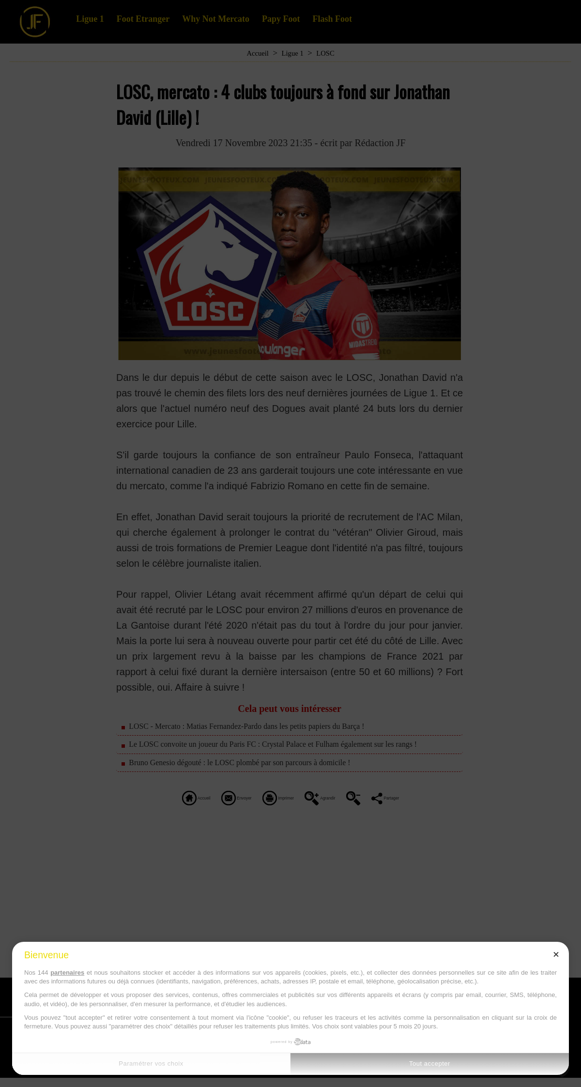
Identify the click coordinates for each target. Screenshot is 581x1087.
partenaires (67, 972)
